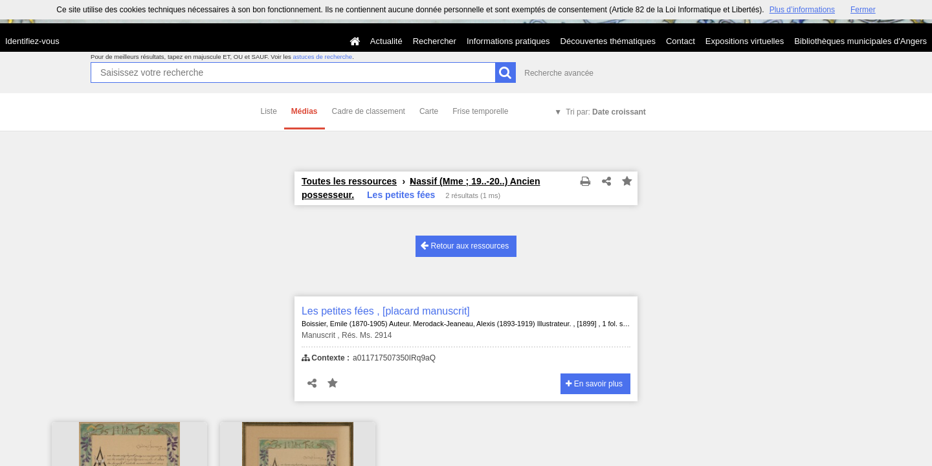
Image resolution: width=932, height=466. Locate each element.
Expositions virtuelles (744, 41)
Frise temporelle (480, 111)
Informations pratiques (508, 41)
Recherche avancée (559, 73)
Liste (269, 111)
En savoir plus (594, 383)
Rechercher (434, 41)
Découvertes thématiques (608, 41)
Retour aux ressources (465, 245)
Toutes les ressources (349, 181)
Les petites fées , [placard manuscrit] (386, 310)
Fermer (863, 9)
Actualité (386, 41)
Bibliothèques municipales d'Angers (860, 41)
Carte (428, 111)
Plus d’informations (802, 9)
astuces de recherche (322, 56)
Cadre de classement (368, 111)
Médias (304, 111)
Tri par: (606, 111)
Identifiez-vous (32, 41)
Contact (680, 41)
